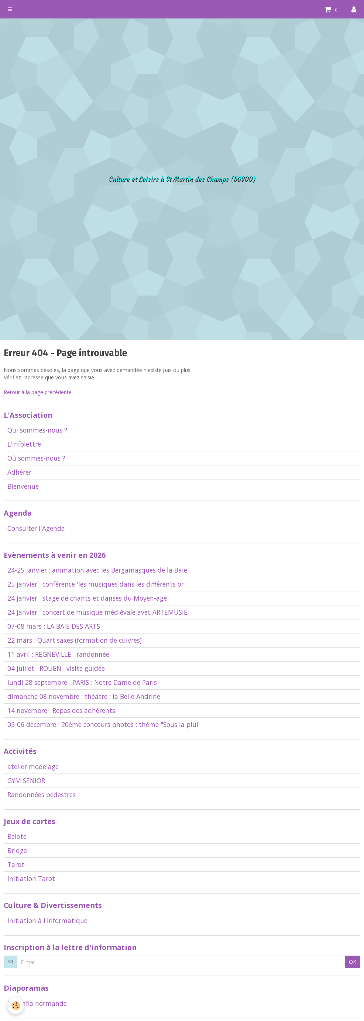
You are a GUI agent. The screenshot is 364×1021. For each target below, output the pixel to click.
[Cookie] (15, 1005)
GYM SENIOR (26, 780)
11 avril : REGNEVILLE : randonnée (58, 654)
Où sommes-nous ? (36, 458)
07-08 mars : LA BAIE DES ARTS (53, 626)
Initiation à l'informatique (47, 920)
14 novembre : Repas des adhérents (61, 710)
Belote (17, 836)
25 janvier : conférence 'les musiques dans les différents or (95, 584)
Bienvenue (23, 486)
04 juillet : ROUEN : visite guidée (56, 668)
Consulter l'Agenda (36, 528)
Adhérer (19, 472)
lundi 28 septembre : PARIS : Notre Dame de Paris (82, 682)
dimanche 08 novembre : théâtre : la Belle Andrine (83, 696)
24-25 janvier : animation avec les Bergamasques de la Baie (97, 570)
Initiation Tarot (31, 878)
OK (352, 961)
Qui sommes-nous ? (37, 430)
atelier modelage (33, 766)
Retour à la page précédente (38, 392)
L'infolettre (24, 444)
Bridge (17, 850)
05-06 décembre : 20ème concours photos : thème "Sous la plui (102, 724)
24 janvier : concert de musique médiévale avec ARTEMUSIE (97, 612)
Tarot (15, 864)
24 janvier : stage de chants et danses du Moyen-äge (87, 598)
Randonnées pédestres (41, 794)
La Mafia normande (37, 1003)
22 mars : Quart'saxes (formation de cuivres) (74, 640)
